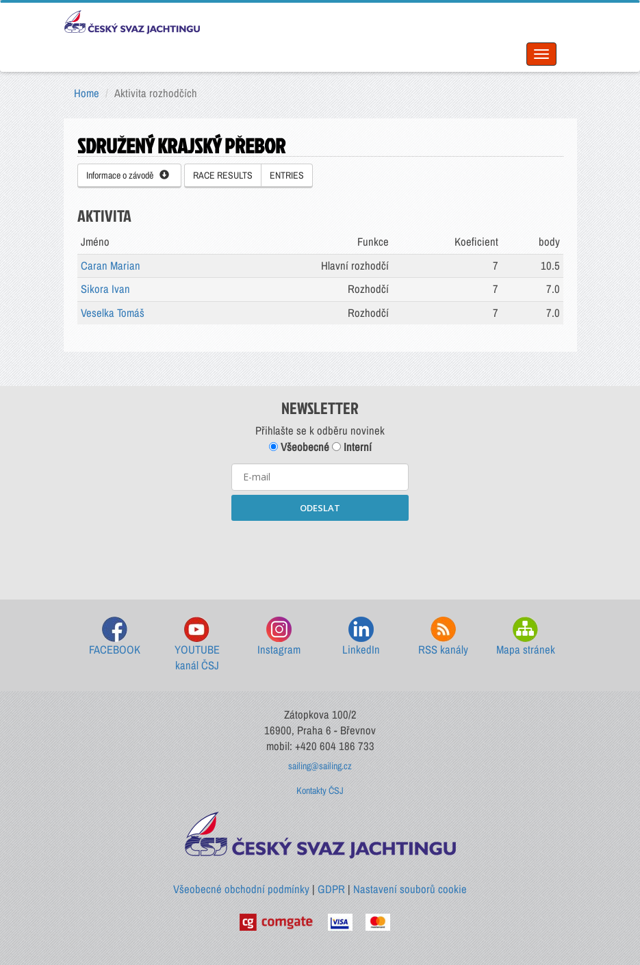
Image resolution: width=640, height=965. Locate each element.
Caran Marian (110, 265)
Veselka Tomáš (112, 312)
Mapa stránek (525, 637)
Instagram (278, 637)
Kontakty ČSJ (320, 790)
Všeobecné (299, 446)
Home (86, 93)
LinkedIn (361, 637)
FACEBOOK (114, 637)
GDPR (331, 889)
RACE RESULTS (223, 175)
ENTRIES (287, 175)
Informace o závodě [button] (127, 175)
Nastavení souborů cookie (410, 889)
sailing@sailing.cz (320, 766)
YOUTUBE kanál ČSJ (197, 645)
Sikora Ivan (105, 288)
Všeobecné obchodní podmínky (241, 889)
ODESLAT (320, 508)
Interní (352, 446)
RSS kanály (443, 637)
